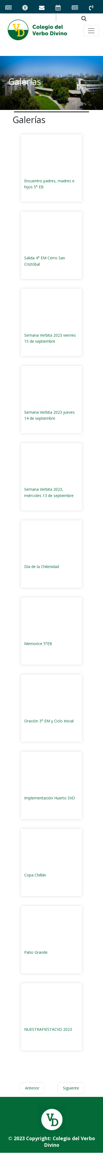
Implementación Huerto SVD (49, 798)
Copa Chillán (35, 875)
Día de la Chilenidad (41, 566)
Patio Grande (36, 952)
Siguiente (71, 1088)
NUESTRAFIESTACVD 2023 (48, 1029)
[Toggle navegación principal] (91, 30)
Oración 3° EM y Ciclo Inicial (49, 720)
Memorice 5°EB (38, 643)
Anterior (32, 1088)
